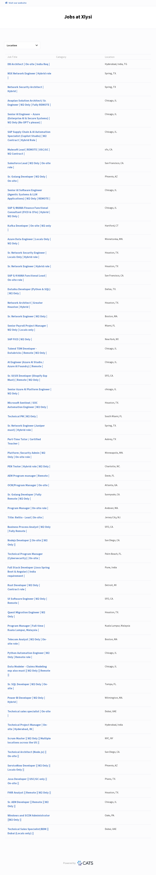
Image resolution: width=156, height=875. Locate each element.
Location (22, 45)
